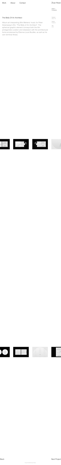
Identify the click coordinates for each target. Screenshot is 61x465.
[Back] (2, 459)
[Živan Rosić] (56, 3)
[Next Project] (56, 459)
